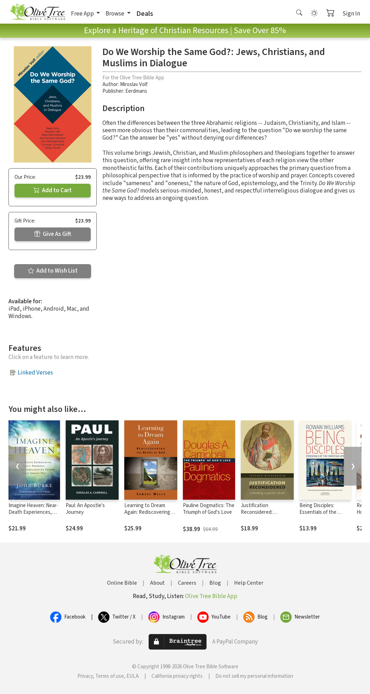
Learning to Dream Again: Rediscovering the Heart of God (147, 512)
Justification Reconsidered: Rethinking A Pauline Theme (263, 515)
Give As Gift (52, 234)
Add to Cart (53, 190)
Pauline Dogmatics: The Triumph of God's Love (208, 509)
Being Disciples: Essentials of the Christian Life (317, 512)
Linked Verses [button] (35, 373)
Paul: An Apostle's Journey (85, 509)
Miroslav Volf (134, 84)
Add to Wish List (53, 271)
